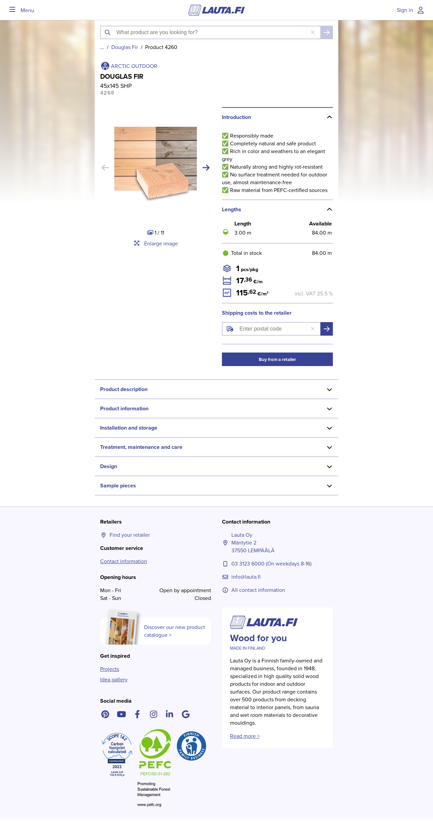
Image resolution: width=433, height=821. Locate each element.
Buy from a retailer (277, 361)
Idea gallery (114, 681)
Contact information (123, 562)
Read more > (245, 737)
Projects (109, 670)
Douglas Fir (124, 47)
